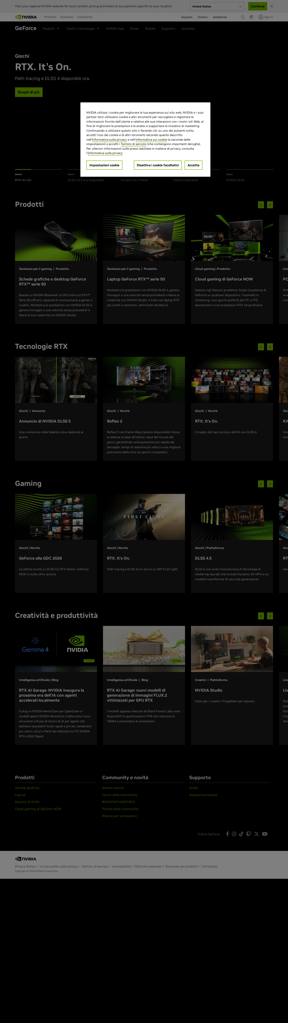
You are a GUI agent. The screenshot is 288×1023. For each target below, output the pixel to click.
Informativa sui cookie (151, 139)
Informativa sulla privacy (109, 139)
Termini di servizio (133, 144)
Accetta (193, 165)
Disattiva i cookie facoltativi (158, 165)
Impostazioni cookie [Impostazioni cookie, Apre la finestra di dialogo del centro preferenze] (104, 165)
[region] (145, 139)
